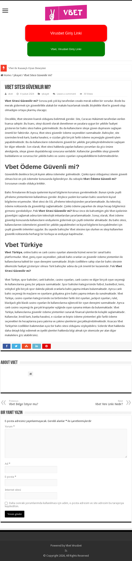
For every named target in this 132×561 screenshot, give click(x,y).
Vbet (68, 545)
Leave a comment (66, 94)
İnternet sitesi (13, 489)
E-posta (10, 476)
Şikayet (17, 75)
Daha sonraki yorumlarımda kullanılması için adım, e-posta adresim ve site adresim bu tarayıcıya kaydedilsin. (64, 504)
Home (6, 75)
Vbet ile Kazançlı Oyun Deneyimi (27, 68)
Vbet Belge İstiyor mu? (30, 403)
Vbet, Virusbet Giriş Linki (66, 49)
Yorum (10, 426)
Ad (7, 463)
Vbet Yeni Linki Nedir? (101, 403)
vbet (10, 94)
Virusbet (77, 545)
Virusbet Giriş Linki (66, 33)
